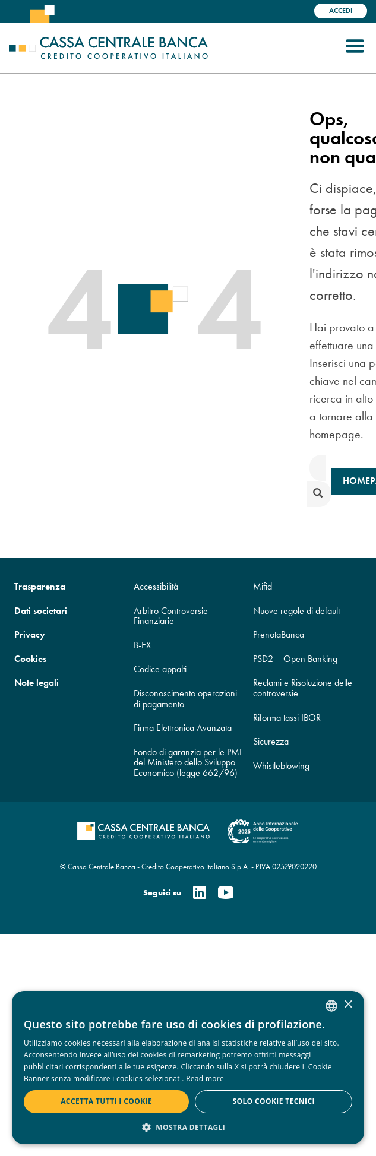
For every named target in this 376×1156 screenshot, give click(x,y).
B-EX (142, 645)
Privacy (29, 634)
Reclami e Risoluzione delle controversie (302, 688)
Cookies (30, 658)
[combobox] (331, 1006)
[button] (188, 1126)
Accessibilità (156, 586)
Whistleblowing (281, 765)
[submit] (319, 494)
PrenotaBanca (278, 634)
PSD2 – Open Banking (295, 658)
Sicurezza (271, 741)
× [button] (347, 1004)
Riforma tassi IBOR (287, 717)
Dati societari (40, 610)
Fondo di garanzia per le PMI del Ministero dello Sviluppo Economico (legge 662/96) (188, 762)
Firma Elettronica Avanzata (183, 727)
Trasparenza (39, 586)
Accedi (340, 11)
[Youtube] (225, 893)
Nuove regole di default (296, 610)
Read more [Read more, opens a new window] (205, 1078)
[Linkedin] (199, 893)
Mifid (262, 586)
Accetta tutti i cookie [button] (106, 1101)
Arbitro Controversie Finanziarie (171, 616)
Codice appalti (160, 668)
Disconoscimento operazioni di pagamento (185, 699)
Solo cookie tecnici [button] (273, 1101)
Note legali (36, 682)
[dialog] (188, 1067)
